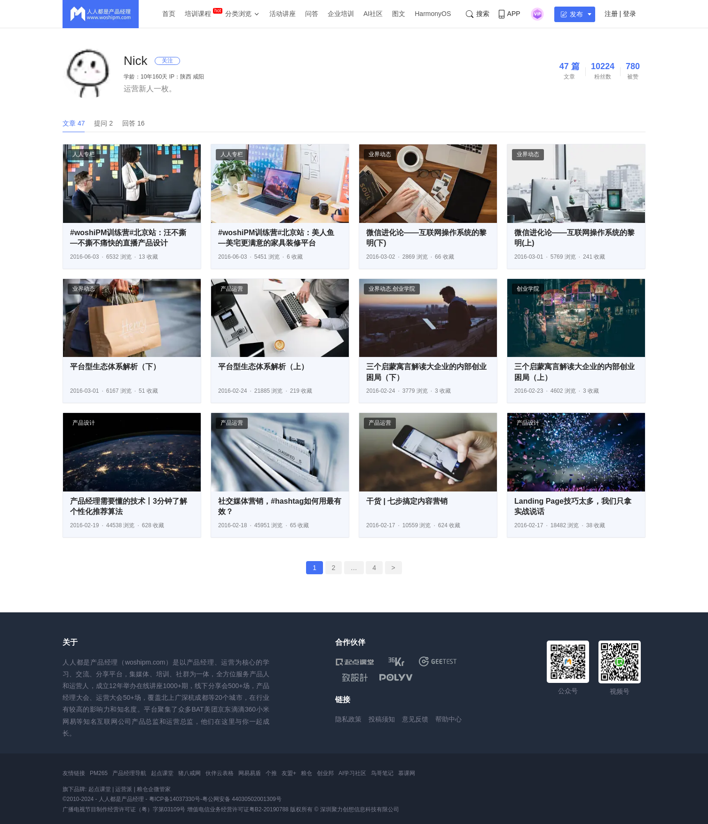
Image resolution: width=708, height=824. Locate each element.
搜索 (477, 14)
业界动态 (380, 154)
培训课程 (198, 13)
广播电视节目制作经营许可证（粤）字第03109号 (124, 809)
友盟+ (289, 773)
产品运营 (231, 288)
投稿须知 (382, 719)
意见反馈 (415, 719)
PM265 (99, 773)
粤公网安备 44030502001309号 (242, 799)
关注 (167, 60)
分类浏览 (238, 13)
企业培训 (341, 13)
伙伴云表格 (219, 773)
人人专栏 (83, 154)
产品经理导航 (129, 773)
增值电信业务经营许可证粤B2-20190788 (238, 809)
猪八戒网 (189, 773)
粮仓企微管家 (154, 789)
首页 (168, 13)
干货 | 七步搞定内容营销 (407, 501)
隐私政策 (348, 719)
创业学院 (404, 288)
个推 (271, 773)
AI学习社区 (352, 773)
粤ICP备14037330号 (174, 799)
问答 (311, 13)
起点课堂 (162, 773)
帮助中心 (448, 719)
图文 (398, 13)
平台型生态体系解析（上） (263, 367)
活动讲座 (282, 13)
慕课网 (406, 773)
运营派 (123, 789)
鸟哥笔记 (382, 773)
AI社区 (373, 13)
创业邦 (325, 773)
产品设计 (83, 423)
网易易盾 (249, 773)
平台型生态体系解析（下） (115, 367)
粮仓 (306, 773)
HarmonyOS (433, 13)
